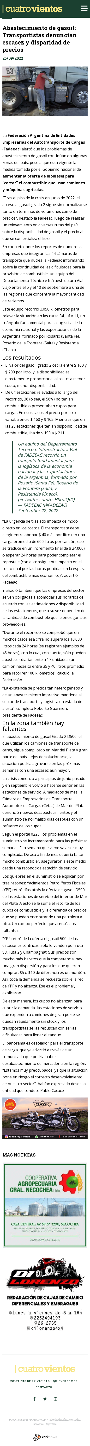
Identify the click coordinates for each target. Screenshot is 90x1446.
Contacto (44, 1387)
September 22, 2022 (38, 510)
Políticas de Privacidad (30, 1381)
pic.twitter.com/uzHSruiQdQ (46, 499)
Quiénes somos (65, 1381)
